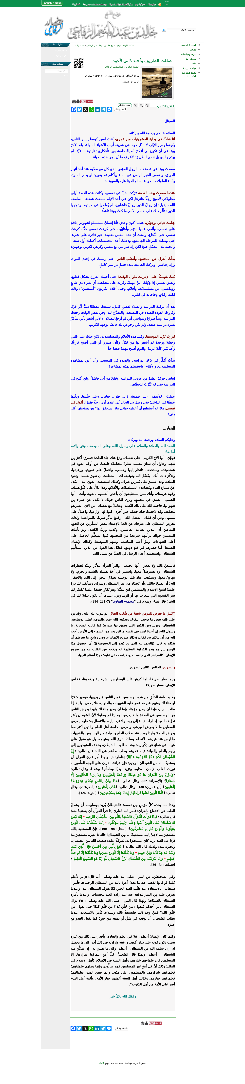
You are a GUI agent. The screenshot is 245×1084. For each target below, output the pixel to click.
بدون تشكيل (125, 105)
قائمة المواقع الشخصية (189, 74)
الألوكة (101, 1063)
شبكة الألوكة (128, 45)
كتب (194, 64)
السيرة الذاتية (188, 45)
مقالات (192, 50)
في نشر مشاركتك (61, 50)
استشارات (191, 59)
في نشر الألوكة (61, 56)
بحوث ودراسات (188, 54)
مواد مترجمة (189, 68)
